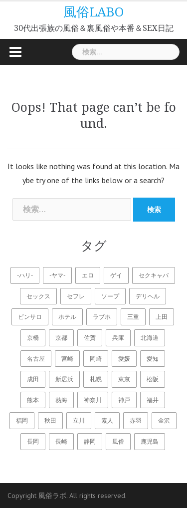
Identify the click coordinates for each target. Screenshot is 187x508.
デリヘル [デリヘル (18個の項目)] (148, 296)
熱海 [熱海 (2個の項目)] (61, 400)
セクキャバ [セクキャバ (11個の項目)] (154, 275)
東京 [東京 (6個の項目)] (124, 379)
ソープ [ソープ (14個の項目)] (110, 296)
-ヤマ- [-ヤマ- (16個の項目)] (57, 275)
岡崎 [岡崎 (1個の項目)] (96, 358)
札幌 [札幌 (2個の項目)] (96, 379)
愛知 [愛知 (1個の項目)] (153, 358)
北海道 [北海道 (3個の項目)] (150, 337)
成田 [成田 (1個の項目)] (33, 379)
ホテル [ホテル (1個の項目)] (67, 316)
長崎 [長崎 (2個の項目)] (61, 441)
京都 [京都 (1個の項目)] (61, 337)
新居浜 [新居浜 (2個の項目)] (64, 379)
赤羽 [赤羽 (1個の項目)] (136, 420)
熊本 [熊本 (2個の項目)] (33, 400)
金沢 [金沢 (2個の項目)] (164, 420)
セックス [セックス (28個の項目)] (38, 296)
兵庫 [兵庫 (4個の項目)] (118, 337)
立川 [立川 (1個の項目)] (79, 420)
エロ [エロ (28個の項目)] (88, 275)
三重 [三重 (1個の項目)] (133, 316)
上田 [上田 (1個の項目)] (162, 316)
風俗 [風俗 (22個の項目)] (118, 441)
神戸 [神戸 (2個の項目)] (124, 400)
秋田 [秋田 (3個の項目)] (50, 420)
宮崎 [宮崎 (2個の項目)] (67, 358)
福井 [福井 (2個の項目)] (153, 400)
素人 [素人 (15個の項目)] (107, 420)
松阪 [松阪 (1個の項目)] (153, 379)
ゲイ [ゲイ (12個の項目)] (116, 275)
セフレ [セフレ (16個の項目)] (76, 296)
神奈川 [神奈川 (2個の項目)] (93, 400)
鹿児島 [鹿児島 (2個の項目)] (150, 441)
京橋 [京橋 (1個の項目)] (33, 337)
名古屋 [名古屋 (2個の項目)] (36, 358)
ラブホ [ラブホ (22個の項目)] (102, 316)
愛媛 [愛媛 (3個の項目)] (124, 358)
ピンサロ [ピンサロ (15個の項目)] (30, 316)
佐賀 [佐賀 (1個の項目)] (90, 337)
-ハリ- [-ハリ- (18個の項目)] (25, 275)
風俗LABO (93, 11)
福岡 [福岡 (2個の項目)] (22, 420)
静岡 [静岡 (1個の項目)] (90, 441)
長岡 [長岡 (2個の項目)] (33, 441)
